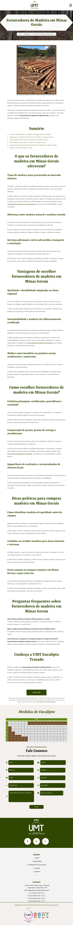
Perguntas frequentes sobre (33, 145)
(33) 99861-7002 (35, 893)
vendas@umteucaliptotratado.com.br (37, 890)
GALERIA (37, 868)
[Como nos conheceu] (51, 793)
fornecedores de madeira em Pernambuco (21, 204)
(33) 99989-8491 (34, 901)
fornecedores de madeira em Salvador (40, 343)
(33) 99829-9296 (34, 898)
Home (20, 35)
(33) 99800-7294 (34, 896)
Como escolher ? (29, 140)
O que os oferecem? (30, 134)
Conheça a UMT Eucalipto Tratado (21, 148)
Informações (27, 35)
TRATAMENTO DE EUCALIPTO (37, 865)
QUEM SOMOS (37, 861)
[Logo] (36, 828)
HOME (37, 858)
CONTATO (37, 871)
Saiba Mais (36, 692)
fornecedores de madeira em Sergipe (19, 454)
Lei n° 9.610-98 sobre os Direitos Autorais (44, 702)
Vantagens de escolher (31, 137)
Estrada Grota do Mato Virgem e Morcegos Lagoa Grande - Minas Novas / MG (37, 886)
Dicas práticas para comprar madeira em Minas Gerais (28, 142)
